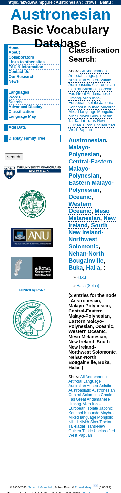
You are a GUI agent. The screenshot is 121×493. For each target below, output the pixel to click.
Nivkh (84, 116)
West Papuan (80, 129)
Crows (90, 2)
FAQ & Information (26, 67)
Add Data (17, 127)
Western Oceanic (80, 207)
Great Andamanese (93, 93)
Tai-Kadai (76, 120)
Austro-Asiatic (99, 80)
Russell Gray (83, 487)
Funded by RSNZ (32, 290)
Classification (21, 111)
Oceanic (79, 196)
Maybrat (108, 107)
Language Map (22, 116)
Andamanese (97, 71)
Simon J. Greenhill (40, 487)
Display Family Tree (27, 138)
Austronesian (68, 2)
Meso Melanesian (89, 214)
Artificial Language (84, 75)
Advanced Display (26, 107)
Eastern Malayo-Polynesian (91, 186)
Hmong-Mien (79, 98)
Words (15, 97)
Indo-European (84, 100)
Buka (75, 267)
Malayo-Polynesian (83, 151)
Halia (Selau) (87, 286)
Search (15, 102)
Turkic (87, 125)
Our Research (22, 76)
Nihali (73, 116)
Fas (71, 93)
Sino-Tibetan (101, 116)
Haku (81, 277)
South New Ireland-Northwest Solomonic (88, 236)
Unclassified (104, 125)
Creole (106, 89)
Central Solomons (84, 89)
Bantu (105, 2)
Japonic (106, 102)
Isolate (92, 102)
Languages (19, 92)
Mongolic (105, 111)
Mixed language (82, 111)
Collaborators (21, 57)
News (14, 81)
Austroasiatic (79, 84)
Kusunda (91, 107)
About (14, 52)
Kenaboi (75, 107)
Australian (77, 80)
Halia (93, 267)
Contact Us (19, 72)
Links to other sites (27, 62)
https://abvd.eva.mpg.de (30, 2)
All (82, 71)
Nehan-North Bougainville (86, 257)
